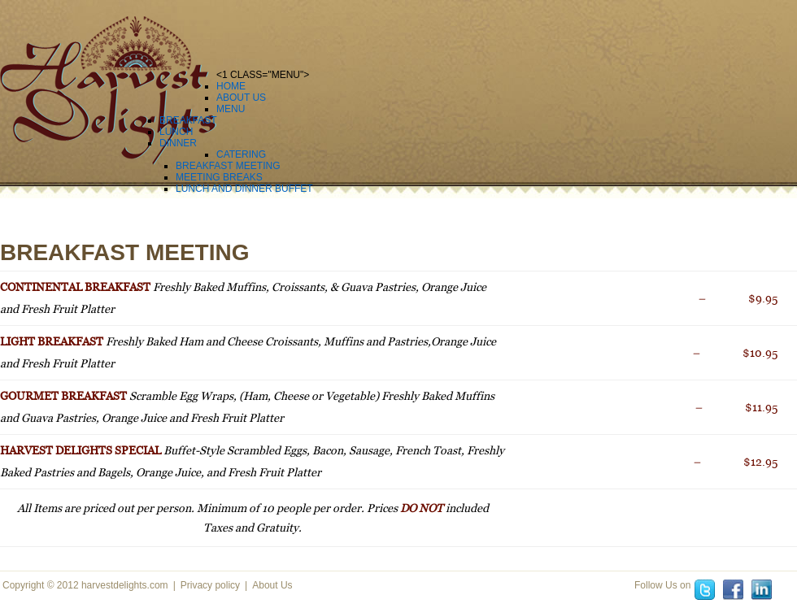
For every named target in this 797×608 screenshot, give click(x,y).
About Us (272, 585)
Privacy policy (210, 585)
